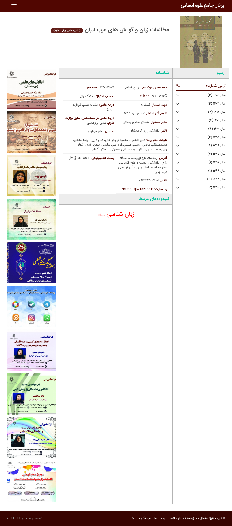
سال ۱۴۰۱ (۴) (217, 120)
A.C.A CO (13, 518)
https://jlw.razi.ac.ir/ (137, 189)
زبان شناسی (121, 214)
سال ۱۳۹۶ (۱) (217, 162)
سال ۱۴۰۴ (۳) (217, 95)
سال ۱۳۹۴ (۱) (217, 170)
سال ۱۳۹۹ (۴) (217, 137)
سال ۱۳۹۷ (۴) (216, 154)
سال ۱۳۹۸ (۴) (216, 145)
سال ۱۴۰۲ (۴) (217, 112)
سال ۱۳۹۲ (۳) (216, 187)
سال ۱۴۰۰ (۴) (217, 128)
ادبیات (101, 214)
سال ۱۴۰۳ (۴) (217, 103)
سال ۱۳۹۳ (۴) (216, 179)
